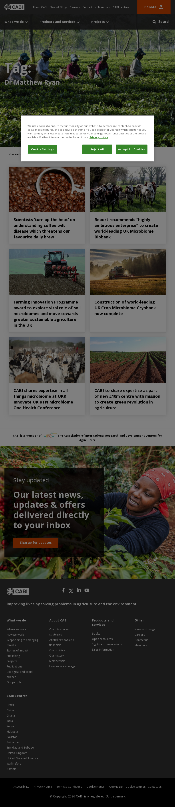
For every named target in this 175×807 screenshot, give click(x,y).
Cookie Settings (42, 149)
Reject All (97, 149)
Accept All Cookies (131, 149)
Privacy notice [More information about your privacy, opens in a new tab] (98, 137)
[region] (87, 138)
